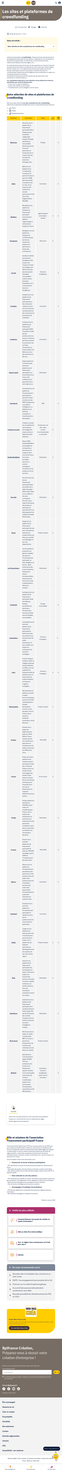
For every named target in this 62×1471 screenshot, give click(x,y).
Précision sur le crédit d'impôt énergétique (27, 1284)
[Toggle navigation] (3, 3)
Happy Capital (13, 372)
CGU (4, 1446)
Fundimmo (13, 339)
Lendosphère (13, 638)
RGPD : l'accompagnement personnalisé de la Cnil (30, 1280)
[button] (21, 27)
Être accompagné (8, 1402)
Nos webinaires (8, 1426)
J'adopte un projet (14, 430)
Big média (36, 1461)
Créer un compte (8, 1412)
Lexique (5, 1431)
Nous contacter (22, 1458)
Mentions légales (12, 1458)
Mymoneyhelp (13, 707)
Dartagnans (13, 241)
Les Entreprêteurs (13, 568)
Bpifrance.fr (12, 1385)
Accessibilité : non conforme (12, 1450)
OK (56, 1372)
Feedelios (13, 306)
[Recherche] (56, 3)
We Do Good (14, 1041)
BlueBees (14, 217)
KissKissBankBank (14, 457)
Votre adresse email (8, 1369)
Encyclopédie (7, 1417)
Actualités (6, 1421)
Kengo (13, 533)
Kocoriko (13, 497)
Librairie (5, 1441)
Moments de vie (8, 1407)
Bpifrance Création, (17, 1348)
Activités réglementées (10, 1436)
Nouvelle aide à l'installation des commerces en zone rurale (29, 1275)
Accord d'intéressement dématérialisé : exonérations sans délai (26, 1289)
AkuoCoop (13, 142)
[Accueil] (31, 3)
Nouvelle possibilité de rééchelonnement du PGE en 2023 (29, 1295)
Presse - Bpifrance (27, 1461)
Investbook (13, 403)
